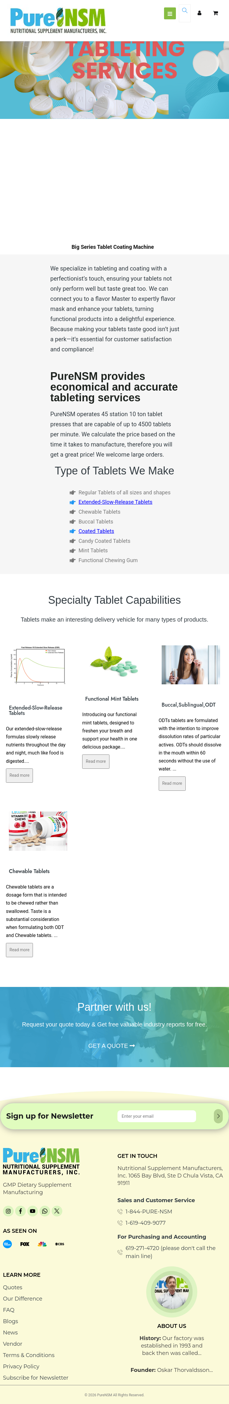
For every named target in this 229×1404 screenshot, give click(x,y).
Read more (19, 775)
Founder (142, 1370)
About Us (171, 1326)
